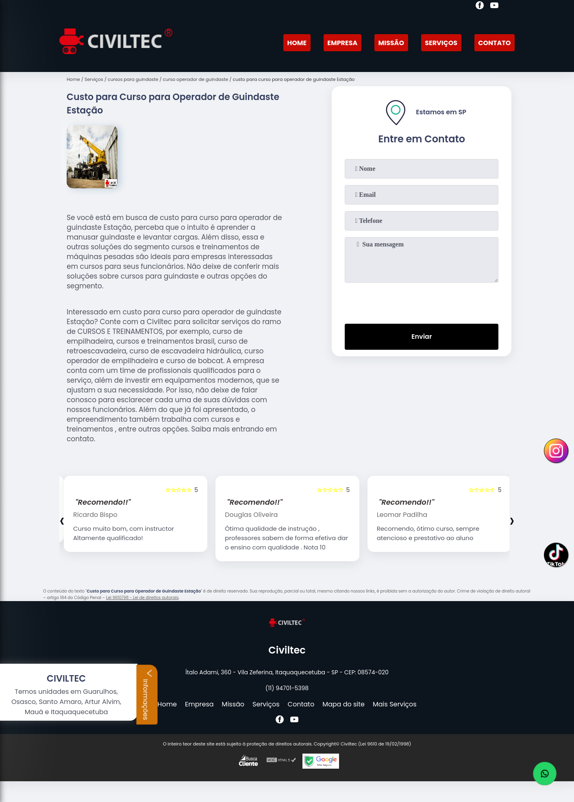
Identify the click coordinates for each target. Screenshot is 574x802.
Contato (494, 43)
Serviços (441, 43)
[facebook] (480, 6)
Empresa (342, 43)
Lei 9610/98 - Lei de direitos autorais (142, 598)
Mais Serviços (395, 704)
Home (297, 43)
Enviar (421, 336)
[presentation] (421, 301)
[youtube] (494, 6)
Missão (391, 43)
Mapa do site (343, 704)
